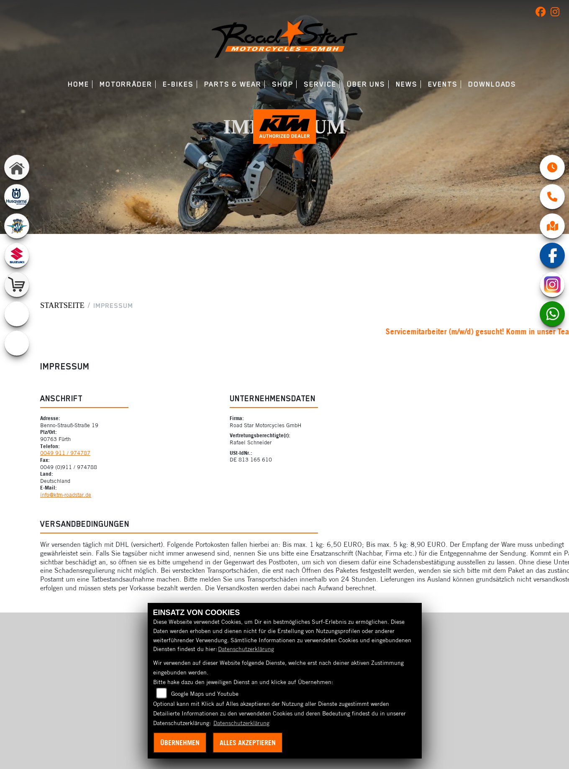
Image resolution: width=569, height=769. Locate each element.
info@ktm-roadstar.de (65, 494)
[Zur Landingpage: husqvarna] (16, 196)
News (407, 84)
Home (78, 84)
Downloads (492, 84)
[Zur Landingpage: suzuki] (16, 255)
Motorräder (126, 84)
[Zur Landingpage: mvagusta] (16, 225)
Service (320, 84)
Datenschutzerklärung (246, 649)
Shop (282, 84)
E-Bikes (178, 84)
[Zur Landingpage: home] (16, 167)
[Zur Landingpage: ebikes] (16, 343)
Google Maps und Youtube (204, 693)
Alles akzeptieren (248, 742)
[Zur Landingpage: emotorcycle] (16, 313)
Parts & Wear (232, 84)
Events (443, 84)
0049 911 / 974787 (65, 452)
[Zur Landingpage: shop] (16, 284)
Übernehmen (180, 742)
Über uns (366, 84)
